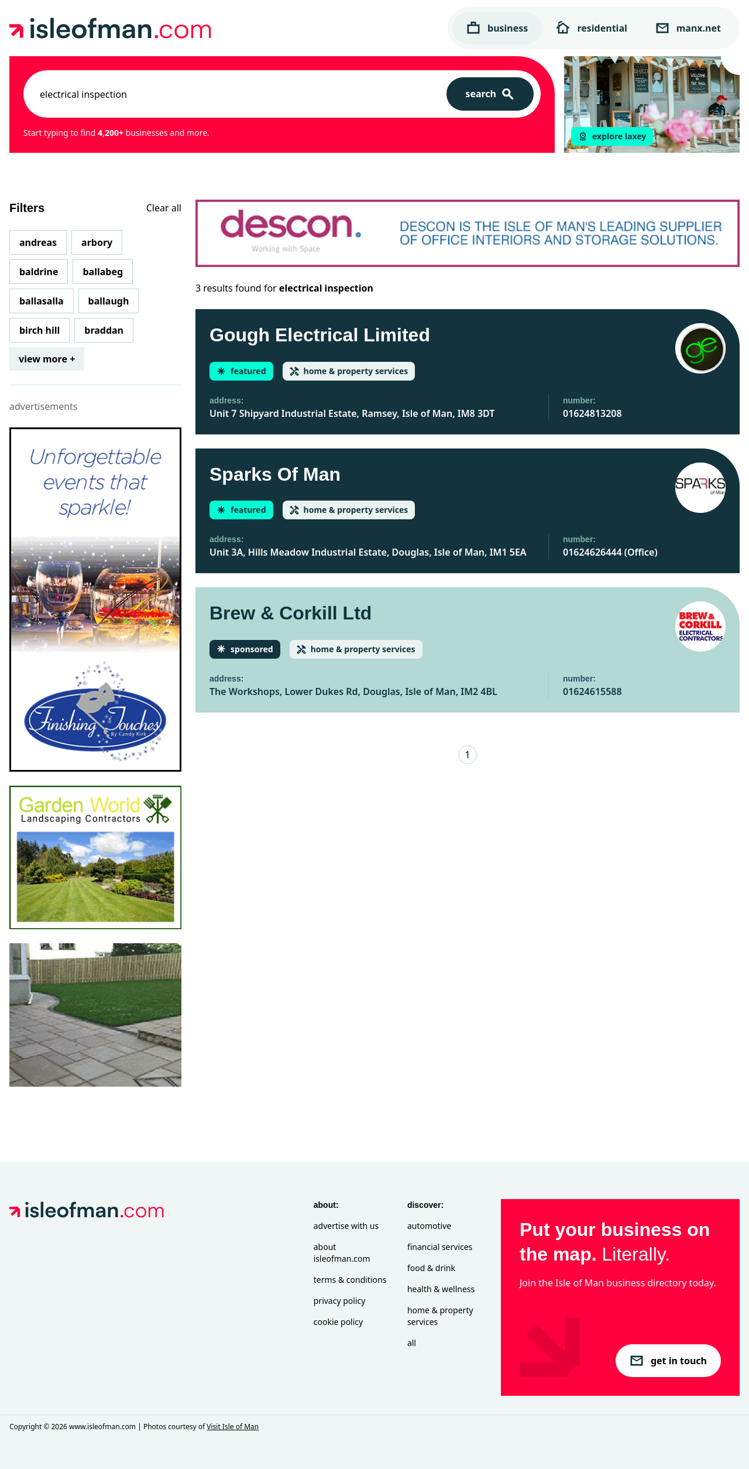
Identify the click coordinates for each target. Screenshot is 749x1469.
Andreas (38, 242)
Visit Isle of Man (233, 1427)
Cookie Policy (338, 1321)
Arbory (96, 242)
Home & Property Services (440, 1315)
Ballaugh (108, 301)
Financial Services (439, 1246)
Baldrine (38, 271)
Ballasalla (41, 301)
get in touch (668, 1361)
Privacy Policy (340, 1300)
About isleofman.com (342, 1252)
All (411, 1342)
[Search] (490, 94)
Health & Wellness (441, 1289)
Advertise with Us (346, 1225)
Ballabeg (103, 271)
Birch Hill (39, 330)
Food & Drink (431, 1267)
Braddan (103, 330)
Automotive (429, 1225)
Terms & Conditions (350, 1279)
